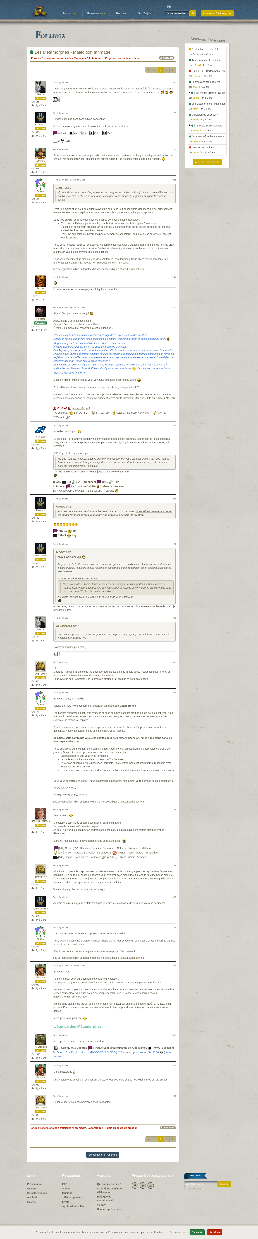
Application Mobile (73, 1206)
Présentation (34, 1184)
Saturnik (41, 437)
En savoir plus (177, 1232)
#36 (174, 927)
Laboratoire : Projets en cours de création (114, 58)
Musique (67, 1193)
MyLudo (146, 848)
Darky (40, 94)
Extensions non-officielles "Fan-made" (65, 58)
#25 (174, 277)
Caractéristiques (37, 1193)
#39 (174, 1066)
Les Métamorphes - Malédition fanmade (70, 52)
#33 (174, 809)
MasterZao (41, 1047)
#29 (174, 544)
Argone (40, 288)
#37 (174, 966)
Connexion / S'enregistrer (217, 13)
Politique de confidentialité (105, 1198)
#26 (174, 307)
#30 (174, 618)
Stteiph (40, 161)
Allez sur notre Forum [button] (207, 162)
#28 (174, 499)
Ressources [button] (96, 13)
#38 (174, 1035)
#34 (174, 865)
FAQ (64, 1184)
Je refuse (214, 1232)
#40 (174, 1096)
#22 (174, 113)
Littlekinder (40, 555)
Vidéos (66, 1188)
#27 (174, 426)
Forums (121, 13)
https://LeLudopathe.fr (132, 269)
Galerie (31, 1202)
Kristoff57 (40, 674)
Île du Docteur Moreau (161, 398)
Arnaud (40, 191)
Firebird (40, 319)
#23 (174, 149)
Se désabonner (192, 1188)
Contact (101, 1204)
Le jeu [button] (69, 13)
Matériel (32, 1197)
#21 (174, 83)
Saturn (59, 552)
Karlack (40, 510)
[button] (170, 7)
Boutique (144, 13)
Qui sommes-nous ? (109, 1184)
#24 (174, 180)
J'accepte (197, 1232)
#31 (174, 662)
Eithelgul (40, 124)
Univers (31, 1188)
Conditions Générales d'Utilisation (110, 1190)
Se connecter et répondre (103, 1154)
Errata (65, 1202)
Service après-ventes (109, 1209)
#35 (174, 897)
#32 (174, 693)
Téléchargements (72, 1197)
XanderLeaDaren (40, 821)
